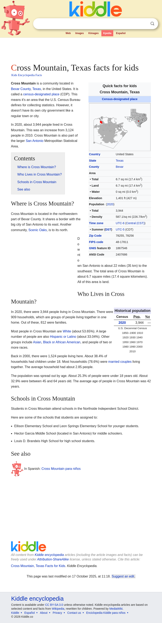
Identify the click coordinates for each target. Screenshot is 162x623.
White (67, 331)
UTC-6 (120, 223)
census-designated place (41, 94)
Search (152, 23)
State (92, 160)
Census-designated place (120, 99)
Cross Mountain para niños (61, 468)
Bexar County (21, 89)
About (44, 612)
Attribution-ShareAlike (53, 559)
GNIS (92, 248)
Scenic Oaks (37, 230)
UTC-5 (120, 229)
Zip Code (95, 235)
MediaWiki (116, 608)
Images (79, 33)
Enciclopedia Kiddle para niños (105, 612)
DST (108, 229)
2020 (110, 204)
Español (121, 33)
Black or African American (61, 342)
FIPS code (96, 242)
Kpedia (107, 33)
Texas (119, 160)
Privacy (57, 612)
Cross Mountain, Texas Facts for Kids (38, 566)
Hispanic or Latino (63, 336)
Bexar (119, 166)
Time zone (96, 223)
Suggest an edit (123, 576)
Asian (37, 342)
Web (68, 33)
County (94, 166)
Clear (143, 23)
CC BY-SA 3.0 (54, 604)
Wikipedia (58, 608)
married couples (120, 361)
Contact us (74, 612)
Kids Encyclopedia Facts (26, 75)
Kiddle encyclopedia (49, 555)
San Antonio (34, 141)
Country (94, 154)
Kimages (93, 33)
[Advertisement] (81, 49)
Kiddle (15, 612)
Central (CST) (135, 223)
